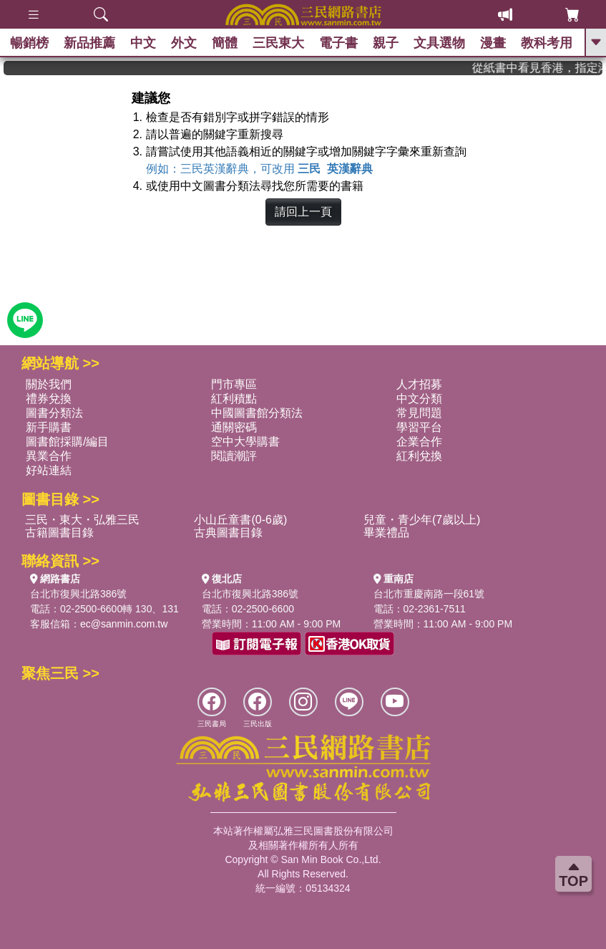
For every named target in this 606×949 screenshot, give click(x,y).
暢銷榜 (30, 43)
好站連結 (49, 470)
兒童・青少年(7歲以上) (422, 520)
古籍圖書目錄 (59, 532)
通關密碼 (234, 427)
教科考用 (547, 43)
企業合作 (419, 441)
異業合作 (49, 456)
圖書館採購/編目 (67, 441)
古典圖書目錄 (228, 532)
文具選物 (440, 43)
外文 (184, 43)
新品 (90, 43)
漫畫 (494, 43)
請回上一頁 (303, 212)
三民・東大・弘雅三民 (82, 520)
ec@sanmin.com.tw (123, 624)
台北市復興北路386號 (78, 593)
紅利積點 (234, 398)
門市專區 (234, 384)
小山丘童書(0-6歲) (240, 520)
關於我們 (49, 384)
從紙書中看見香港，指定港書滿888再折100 (549, 68)
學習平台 (419, 427)
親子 (386, 43)
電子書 (339, 43)
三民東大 (279, 43)
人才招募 (419, 384)
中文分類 (419, 398)
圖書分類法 (54, 413)
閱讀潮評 (234, 456)
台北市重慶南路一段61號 (429, 593)
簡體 (225, 43)
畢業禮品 (386, 532)
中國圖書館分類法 (257, 413)
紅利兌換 (419, 456)
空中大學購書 (245, 441)
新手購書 (49, 427)
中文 (144, 43)
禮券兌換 (49, 398)
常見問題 (419, 413)
